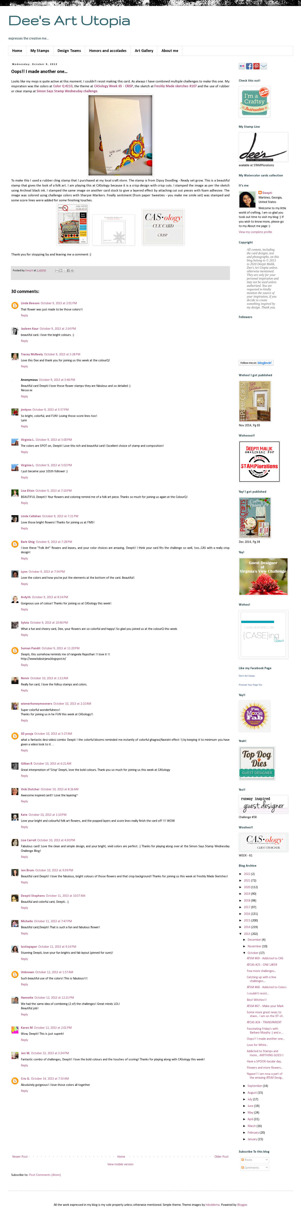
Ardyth (26, 597)
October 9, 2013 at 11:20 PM (60, 648)
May (251, 1112)
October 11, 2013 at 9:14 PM (57, 946)
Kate (24, 815)
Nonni (25, 678)
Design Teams (69, 51)
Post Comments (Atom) (45, 1175)
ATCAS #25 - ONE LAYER (262, 965)
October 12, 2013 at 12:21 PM (54, 997)
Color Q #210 (62, 86)
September (255, 1086)
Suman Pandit (31, 648)
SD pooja (27, 734)
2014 (247, 927)
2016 (247, 914)
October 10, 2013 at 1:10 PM (47, 815)
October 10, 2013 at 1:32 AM (49, 678)
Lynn (24, 572)
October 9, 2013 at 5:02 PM (54, 465)
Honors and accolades (107, 51)
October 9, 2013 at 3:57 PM (51, 409)
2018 (247, 900)
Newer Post (20, 1156)
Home (17, 51)
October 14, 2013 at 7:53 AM (50, 1078)
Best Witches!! (257, 1000)
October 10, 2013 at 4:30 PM (56, 840)
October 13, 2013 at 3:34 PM (50, 1053)
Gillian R (26, 763)
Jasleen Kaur (30, 328)
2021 (247, 880)
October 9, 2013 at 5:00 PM (54, 440)
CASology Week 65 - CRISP (113, 86)
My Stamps (40, 51)
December (255, 939)
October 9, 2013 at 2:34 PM (58, 328)
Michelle (27, 921)
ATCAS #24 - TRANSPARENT (264, 1022)
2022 (247, 874)
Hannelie (27, 997)
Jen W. (25, 1053)
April (251, 1119)
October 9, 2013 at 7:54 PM (47, 572)
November (255, 946)
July (250, 1099)
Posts (246, 1160)
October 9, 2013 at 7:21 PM (60, 516)
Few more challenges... (261, 971)
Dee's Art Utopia (69, 20)
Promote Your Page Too (250, 685)
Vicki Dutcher (30, 789)
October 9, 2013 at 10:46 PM (49, 622)
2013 (247, 934)
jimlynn (26, 409)
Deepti (267, 193)
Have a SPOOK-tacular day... (264, 1061)
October (253, 953)
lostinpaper (29, 946)
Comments (250, 1167)
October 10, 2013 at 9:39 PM (54, 870)
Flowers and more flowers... (265, 1067)
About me (170, 51)
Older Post (222, 1156)
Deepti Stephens (33, 896)
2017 (247, 907)
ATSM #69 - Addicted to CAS (265, 958)
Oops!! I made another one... (266, 1039)
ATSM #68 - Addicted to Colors (267, 987)
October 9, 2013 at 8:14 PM (50, 597)
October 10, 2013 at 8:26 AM (59, 789)
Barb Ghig (28, 542)
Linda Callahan (31, 516)
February (254, 1132)
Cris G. (25, 1078)
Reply (24, 315)
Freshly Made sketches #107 (175, 86)
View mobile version (120, 1164)
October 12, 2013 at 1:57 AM (54, 972)
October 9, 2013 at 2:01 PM (59, 303)
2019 (247, 894)
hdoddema (213, 1205)
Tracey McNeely (32, 354)
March (252, 1126)
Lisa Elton (27, 490)
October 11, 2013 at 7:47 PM (53, 921)
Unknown (27, 972)
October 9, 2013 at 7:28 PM (54, 542)
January (253, 1139)
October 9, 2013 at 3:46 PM (57, 380)
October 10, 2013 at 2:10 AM (72, 703)
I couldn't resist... (258, 993)
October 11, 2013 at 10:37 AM (65, 896)
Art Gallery (144, 51)
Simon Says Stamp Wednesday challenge (67, 91)
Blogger (242, 1205)
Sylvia (25, 622)
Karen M (27, 1028)
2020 (247, 887)
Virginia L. (28, 440)
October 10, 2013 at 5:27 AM (53, 734)
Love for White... (257, 1045)
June (251, 1106)
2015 (247, 920)
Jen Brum (27, 870)
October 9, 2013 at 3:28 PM (62, 354)
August (253, 1092)
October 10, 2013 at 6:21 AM (52, 763)
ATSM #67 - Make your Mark (265, 1006)
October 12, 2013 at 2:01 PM (53, 1028)
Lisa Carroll (28, 840)
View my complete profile (255, 232)
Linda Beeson (30, 303)
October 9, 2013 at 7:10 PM (54, 490)
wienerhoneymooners (36, 703)
